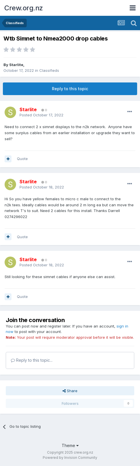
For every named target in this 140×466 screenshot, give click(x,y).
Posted (41, 115)
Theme (70, 445)
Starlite (16, 64)
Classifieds (49, 70)
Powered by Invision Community (70, 457)
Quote (22, 158)
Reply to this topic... (31, 360)
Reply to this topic (70, 88)
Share (70, 390)
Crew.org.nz (23, 8)
